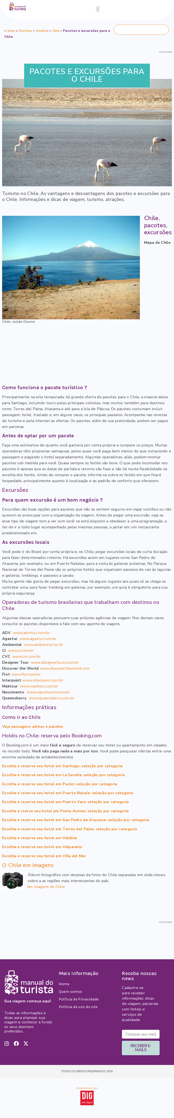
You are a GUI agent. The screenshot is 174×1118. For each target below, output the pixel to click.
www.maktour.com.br (39, 686)
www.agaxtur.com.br (38, 638)
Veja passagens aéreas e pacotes (32, 726)
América (42, 30)
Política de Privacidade (79, 999)
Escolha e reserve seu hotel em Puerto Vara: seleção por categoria (65, 801)
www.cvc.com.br (27, 656)
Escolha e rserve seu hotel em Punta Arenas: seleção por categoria (65, 811)
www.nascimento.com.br (48, 692)
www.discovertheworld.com (65, 668)
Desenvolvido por (87, 1088)
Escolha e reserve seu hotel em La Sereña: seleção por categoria (63, 774)
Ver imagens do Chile (46, 886)
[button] (98, 9)
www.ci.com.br (21, 650)
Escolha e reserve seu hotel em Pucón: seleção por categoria (59, 784)
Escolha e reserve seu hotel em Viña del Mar (44, 855)
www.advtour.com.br (31, 632)
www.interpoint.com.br (42, 680)
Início (11, 30)
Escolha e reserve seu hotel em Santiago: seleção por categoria (62, 766)
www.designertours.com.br (55, 662)
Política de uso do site (78, 1006)
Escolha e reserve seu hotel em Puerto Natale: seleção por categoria (67, 792)
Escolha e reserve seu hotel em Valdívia (39, 837)
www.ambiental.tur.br (43, 644)
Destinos (25, 30)
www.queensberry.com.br (51, 698)
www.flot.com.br (26, 674)
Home (64, 984)
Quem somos (70, 991)
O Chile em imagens (28, 865)
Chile (56, 30)
